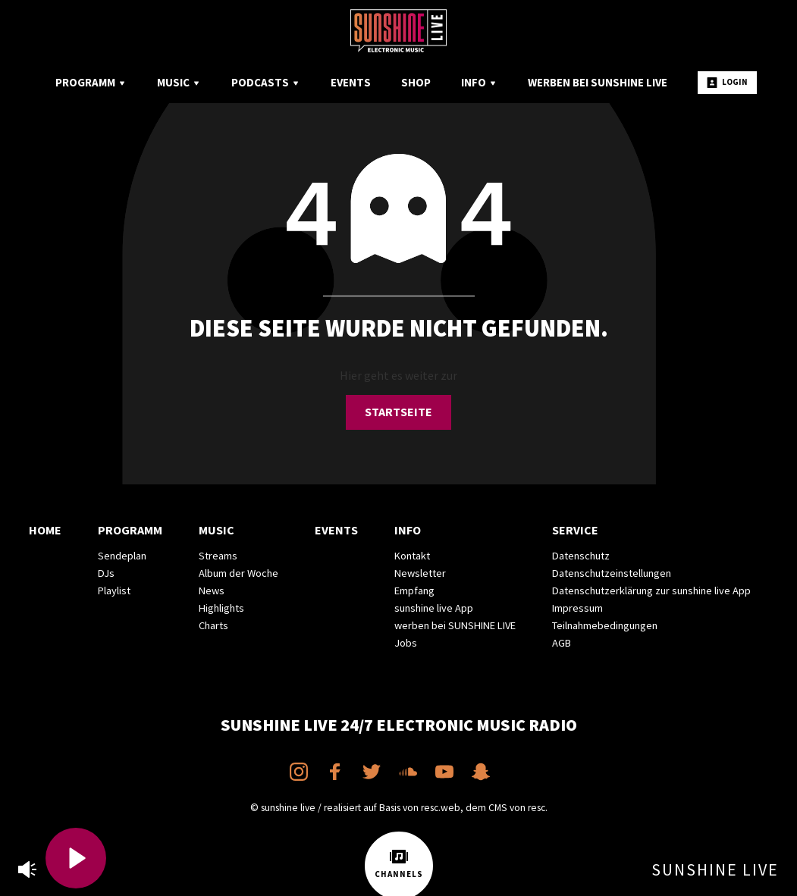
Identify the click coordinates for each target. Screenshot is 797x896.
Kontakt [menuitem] (412, 555)
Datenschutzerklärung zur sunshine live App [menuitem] (651, 590)
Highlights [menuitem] (221, 608)
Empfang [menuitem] (414, 590)
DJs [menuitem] (106, 573)
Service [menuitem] (575, 529)
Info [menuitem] (479, 82)
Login (727, 82)
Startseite (398, 411)
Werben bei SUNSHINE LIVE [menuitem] (597, 82)
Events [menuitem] (351, 82)
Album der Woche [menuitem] (238, 573)
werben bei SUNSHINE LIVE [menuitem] (455, 625)
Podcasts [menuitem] (265, 82)
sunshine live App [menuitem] (433, 608)
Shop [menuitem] (416, 82)
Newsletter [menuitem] (420, 573)
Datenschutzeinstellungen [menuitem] (611, 573)
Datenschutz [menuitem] (581, 555)
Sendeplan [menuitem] (122, 555)
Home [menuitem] (45, 529)
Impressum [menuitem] (577, 608)
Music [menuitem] (179, 82)
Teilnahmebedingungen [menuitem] (604, 625)
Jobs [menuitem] (405, 643)
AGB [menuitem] (561, 643)
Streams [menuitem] (218, 555)
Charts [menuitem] (213, 625)
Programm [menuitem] (91, 82)
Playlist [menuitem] (114, 590)
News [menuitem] (211, 590)
